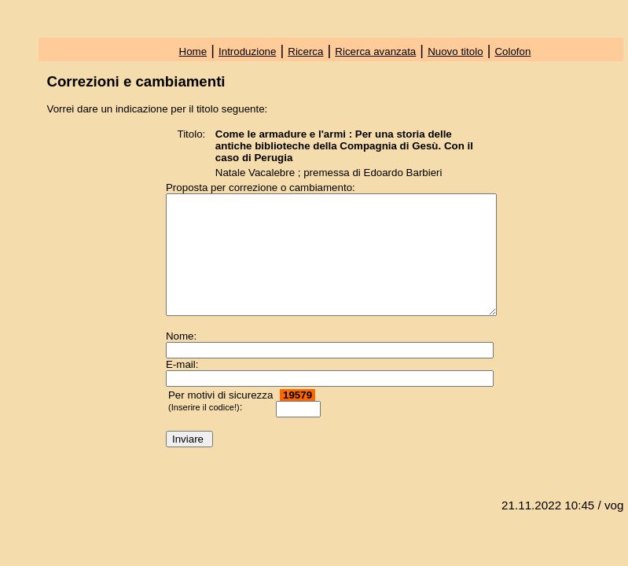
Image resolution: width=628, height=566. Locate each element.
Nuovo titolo (455, 51)
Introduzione (247, 51)
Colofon (512, 51)
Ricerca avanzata (375, 51)
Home (193, 51)
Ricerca (305, 51)
